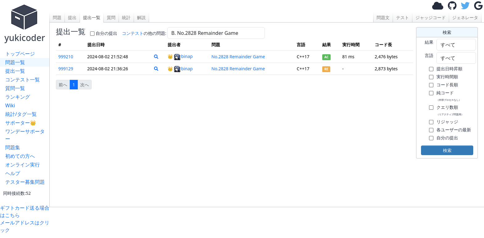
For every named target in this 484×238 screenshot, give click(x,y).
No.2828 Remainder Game (238, 57)
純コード (448, 95)
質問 (111, 17)
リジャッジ (447, 122)
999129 (65, 69)
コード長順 (447, 85)
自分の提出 (106, 33)
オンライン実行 (22, 164)
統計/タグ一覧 (21, 114)
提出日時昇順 (449, 69)
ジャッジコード (430, 17)
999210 (65, 57)
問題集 (12, 147)
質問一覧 (15, 88)
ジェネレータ (465, 17)
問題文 (383, 17)
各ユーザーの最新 (453, 130)
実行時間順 (447, 77)
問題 (57, 17)
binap (183, 56)
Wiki (10, 105)
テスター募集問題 (25, 181)
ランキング (17, 96)
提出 (72, 17)
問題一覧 (15, 62)
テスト (402, 17)
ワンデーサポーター (25, 135)
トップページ (20, 53)
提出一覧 (15, 71)
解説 (141, 17)
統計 (126, 17)
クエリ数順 (450, 110)
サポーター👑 (20, 122)
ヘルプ (12, 173)
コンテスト (133, 33)
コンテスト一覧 (22, 79)
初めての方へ (20, 156)
